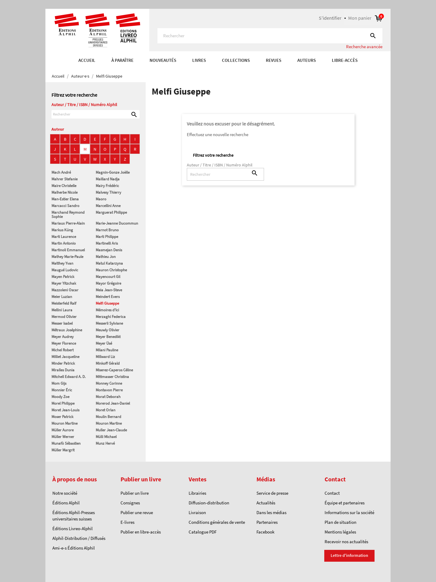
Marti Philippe (107, 236)
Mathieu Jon (106, 256)
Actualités (265, 503)
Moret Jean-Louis (65, 410)
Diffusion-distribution (209, 503)
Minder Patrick (63, 363)
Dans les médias (271, 512)
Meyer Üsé (104, 343)
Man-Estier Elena (65, 199)
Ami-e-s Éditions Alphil (73, 548)
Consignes (130, 503)
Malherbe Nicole (64, 192)
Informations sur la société (349, 512)
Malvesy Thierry (108, 192)
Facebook (265, 532)
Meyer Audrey (62, 336)
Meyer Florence (63, 343)
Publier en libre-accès (141, 532)
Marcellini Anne (108, 205)
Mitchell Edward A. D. (68, 376)
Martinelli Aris (107, 243)
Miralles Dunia (62, 370)
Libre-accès (345, 60)
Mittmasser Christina (112, 376)
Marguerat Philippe (111, 212)
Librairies (197, 493)
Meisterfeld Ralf (63, 303)
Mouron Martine (64, 423)
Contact (332, 493)
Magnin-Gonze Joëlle (113, 172)
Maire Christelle (63, 185)
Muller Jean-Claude (111, 430)
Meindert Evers (108, 296)
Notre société (64, 493)
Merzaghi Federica (111, 316)
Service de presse (272, 493)
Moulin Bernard (108, 416)
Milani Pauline (107, 350)
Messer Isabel (62, 323)
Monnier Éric (61, 390)
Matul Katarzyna (109, 263)
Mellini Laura (61, 310)
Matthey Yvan (62, 263)
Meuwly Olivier (107, 330)
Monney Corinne (109, 383)
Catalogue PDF (202, 532)
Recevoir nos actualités (346, 541)
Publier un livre (135, 493)
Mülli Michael (106, 436)
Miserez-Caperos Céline (114, 370)
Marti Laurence (63, 236)
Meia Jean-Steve (109, 290)
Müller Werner (62, 436)
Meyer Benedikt (108, 336)
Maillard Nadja (108, 179)
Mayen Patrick (62, 276)
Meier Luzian (61, 296)
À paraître (122, 60)
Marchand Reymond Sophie (67, 214)
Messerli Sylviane (109, 323)
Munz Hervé (105, 443)
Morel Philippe (62, 403)
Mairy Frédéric (107, 185)
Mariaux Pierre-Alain (68, 223)
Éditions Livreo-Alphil (72, 528)
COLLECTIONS (236, 60)
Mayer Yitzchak (63, 283)
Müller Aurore (62, 430)
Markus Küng (62, 229)
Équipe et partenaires (345, 503)
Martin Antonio (63, 243)
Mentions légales (340, 532)
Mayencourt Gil (108, 276)
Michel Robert (62, 350)
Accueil (86, 60)
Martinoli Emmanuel (68, 250)
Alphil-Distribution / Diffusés (78, 538)
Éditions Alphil (66, 503)
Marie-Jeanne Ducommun (117, 223)
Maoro (101, 199)
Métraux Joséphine (66, 330)
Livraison (197, 512)
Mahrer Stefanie (64, 179)
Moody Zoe (60, 396)
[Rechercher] (269, 35)
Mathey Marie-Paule (67, 256)
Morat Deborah (108, 396)
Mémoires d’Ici (107, 310)
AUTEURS (306, 60)
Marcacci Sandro (65, 205)
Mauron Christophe (111, 270)
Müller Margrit (62, 450)
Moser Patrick (62, 416)
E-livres (127, 522)
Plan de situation (340, 522)
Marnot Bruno (107, 229)
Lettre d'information (349, 555)
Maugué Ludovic (64, 270)
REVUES (273, 60)
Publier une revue (137, 512)
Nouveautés (163, 60)
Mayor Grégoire (108, 283)
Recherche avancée (364, 46)
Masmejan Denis (109, 250)
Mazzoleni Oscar (64, 290)
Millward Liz (105, 356)
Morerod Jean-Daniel (113, 403)
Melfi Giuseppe (107, 303)
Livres (199, 60)
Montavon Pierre (109, 390)
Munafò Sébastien (66, 443)
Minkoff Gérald (108, 363)
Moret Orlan (105, 410)
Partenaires (267, 522)
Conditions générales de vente (217, 522)
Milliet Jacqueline (65, 356)
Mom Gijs (58, 383)
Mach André (61, 172)
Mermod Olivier (64, 316)
